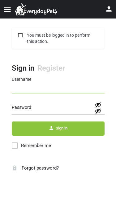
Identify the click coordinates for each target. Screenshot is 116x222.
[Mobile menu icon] (7, 9)
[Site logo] (37, 9)
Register (51, 68)
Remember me (36, 145)
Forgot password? (35, 168)
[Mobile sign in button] (109, 9)
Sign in (23, 68)
